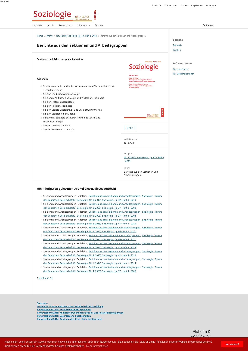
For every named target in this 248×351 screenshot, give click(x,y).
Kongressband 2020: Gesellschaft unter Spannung (64, 309)
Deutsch (177, 45)
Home (40, 35)
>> (51, 277)
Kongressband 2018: (48, 312)
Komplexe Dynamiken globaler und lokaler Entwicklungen (91, 312)
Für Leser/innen (180, 69)
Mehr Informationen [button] (97, 346)
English (177, 49)
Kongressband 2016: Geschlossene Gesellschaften (64, 315)
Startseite (37, 25)
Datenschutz (65, 25)
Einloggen (211, 5)
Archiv (50, 25)
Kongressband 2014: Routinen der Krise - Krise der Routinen (69, 318)
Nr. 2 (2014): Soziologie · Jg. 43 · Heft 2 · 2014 (76, 35)
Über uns (83, 25)
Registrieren (197, 5)
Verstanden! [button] (232, 344)
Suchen (99, 25)
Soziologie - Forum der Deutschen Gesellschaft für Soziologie (70, 306)
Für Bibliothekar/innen (183, 73)
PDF (130, 128)
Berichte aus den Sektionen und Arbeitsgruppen (115, 195)
